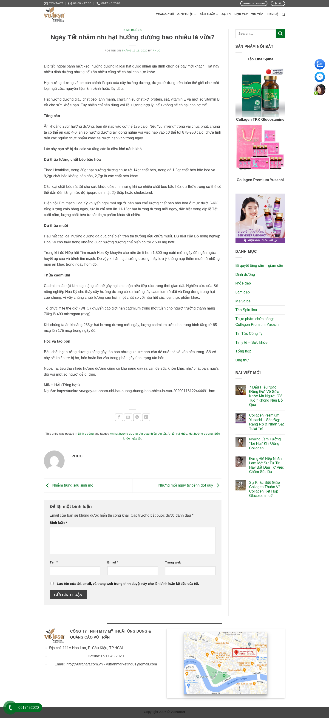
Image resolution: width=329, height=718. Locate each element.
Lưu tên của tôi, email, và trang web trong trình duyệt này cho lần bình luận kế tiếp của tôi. (128, 584)
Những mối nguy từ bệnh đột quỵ (189, 485)
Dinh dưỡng (133, 30)
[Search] (283, 14)
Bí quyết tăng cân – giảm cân (259, 265)
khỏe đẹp (243, 283)
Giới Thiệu (187, 14)
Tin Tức (257, 14)
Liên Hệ (272, 14)
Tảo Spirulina (246, 310)
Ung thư (242, 360)
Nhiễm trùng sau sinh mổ (69, 485)
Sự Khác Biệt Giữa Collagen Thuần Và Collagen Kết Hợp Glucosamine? (265, 489)
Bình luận (58, 522)
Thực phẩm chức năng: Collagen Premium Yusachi (257, 322)
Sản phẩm (209, 14)
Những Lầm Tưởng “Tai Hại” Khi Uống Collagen (265, 443)
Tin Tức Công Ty (249, 333)
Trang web (173, 562)
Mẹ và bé (243, 301)
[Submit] (280, 33)
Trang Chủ (165, 14)
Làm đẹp (242, 292)
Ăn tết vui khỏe (177, 433)
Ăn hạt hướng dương (124, 433)
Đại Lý (226, 14)
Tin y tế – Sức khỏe (251, 342)
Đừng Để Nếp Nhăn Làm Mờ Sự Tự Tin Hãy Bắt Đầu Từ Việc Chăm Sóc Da (266, 465)
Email (112, 562)
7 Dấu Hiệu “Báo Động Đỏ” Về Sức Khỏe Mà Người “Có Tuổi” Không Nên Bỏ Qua (266, 396)
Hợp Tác (241, 14)
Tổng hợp (243, 351)
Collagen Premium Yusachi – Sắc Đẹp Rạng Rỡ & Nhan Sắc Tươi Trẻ (266, 422)
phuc (157, 50)
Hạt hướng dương (201, 433)
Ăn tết (162, 433)
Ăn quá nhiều (148, 433)
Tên (54, 562)
